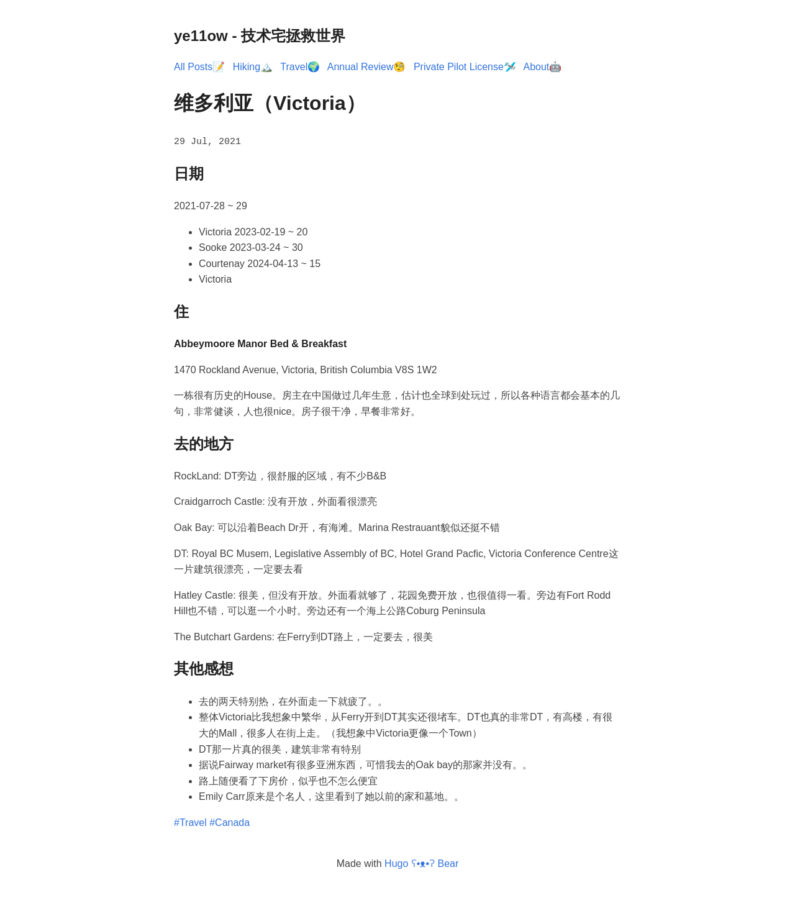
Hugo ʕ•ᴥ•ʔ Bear (421, 862)
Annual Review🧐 (366, 66)
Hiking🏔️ (253, 66)
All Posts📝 (199, 66)
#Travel (190, 822)
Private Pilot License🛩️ (465, 66)
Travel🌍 (300, 66)
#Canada (229, 822)
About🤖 (542, 66)
